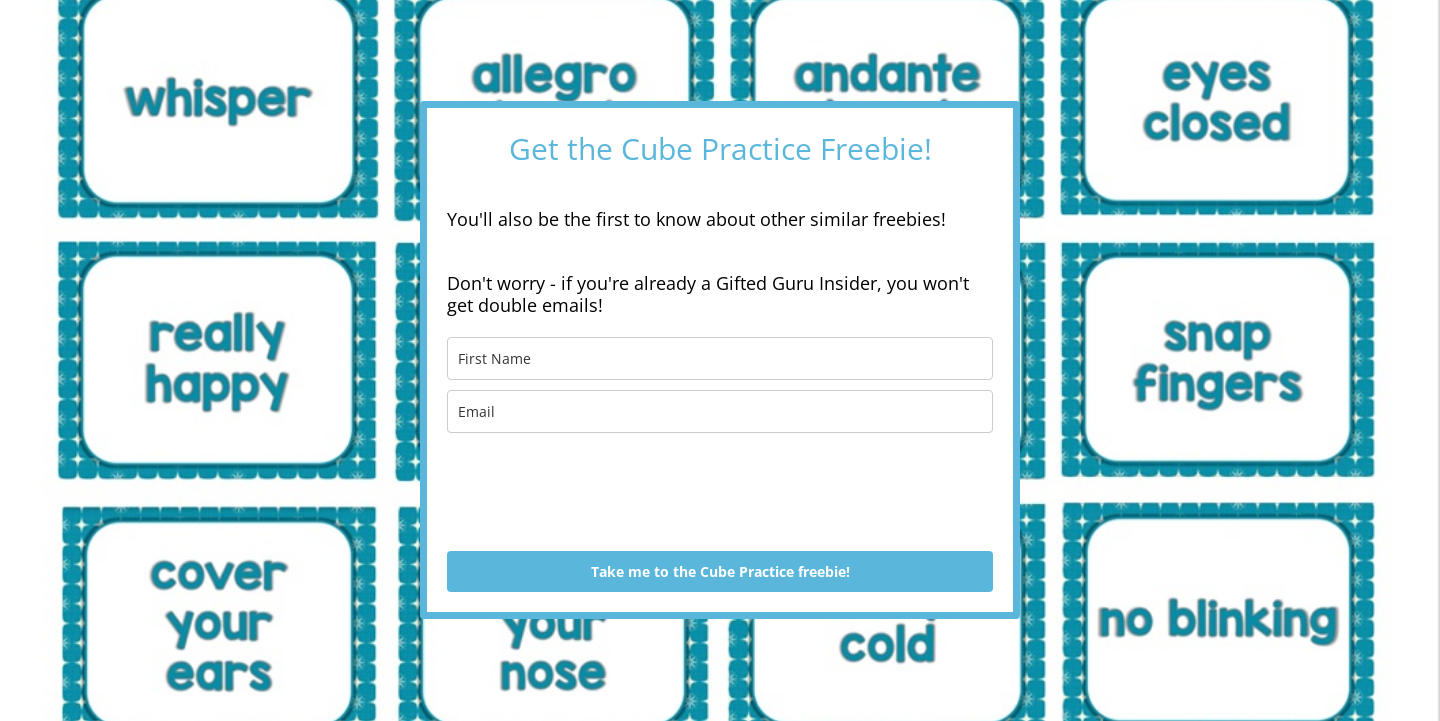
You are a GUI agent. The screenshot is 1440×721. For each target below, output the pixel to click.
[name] (720, 358)
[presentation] (599, 492)
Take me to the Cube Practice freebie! (720, 571)
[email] (720, 411)
